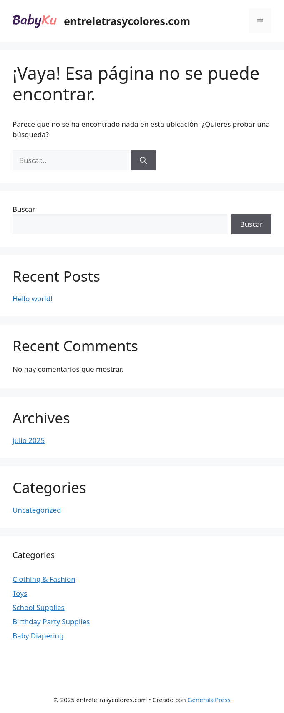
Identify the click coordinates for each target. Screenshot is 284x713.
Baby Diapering (38, 635)
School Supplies (39, 607)
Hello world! (33, 298)
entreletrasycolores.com (127, 21)
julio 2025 (29, 440)
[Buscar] (143, 160)
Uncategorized (37, 510)
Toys (20, 593)
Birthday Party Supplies (51, 621)
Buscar (24, 209)
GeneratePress (209, 699)
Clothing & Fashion (44, 579)
